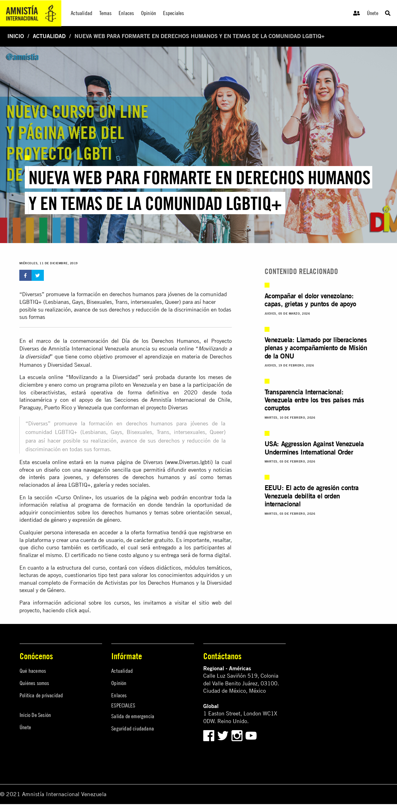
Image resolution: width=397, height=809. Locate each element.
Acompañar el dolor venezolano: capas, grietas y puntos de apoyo (310, 300)
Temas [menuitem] (105, 13)
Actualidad (49, 36)
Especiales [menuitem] (173, 13)
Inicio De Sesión (35, 715)
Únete (372, 13)
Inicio (15, 36)
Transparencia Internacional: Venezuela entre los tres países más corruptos (314, 400)
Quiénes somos (34, 683)
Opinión (118, 683)
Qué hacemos (33, 671)
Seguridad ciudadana (132, 728)
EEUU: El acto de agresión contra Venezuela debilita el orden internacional (312, 495)
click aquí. (78, 610)
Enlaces (119, 695)
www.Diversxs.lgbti (189, 462)
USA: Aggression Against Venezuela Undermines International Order (314, 447)
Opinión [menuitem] (148, 13)
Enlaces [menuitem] (126, 13)
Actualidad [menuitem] (81, 13)
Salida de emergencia (132, 716)
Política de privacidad (41, 695)
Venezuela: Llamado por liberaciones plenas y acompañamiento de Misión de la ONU (316, 347)
